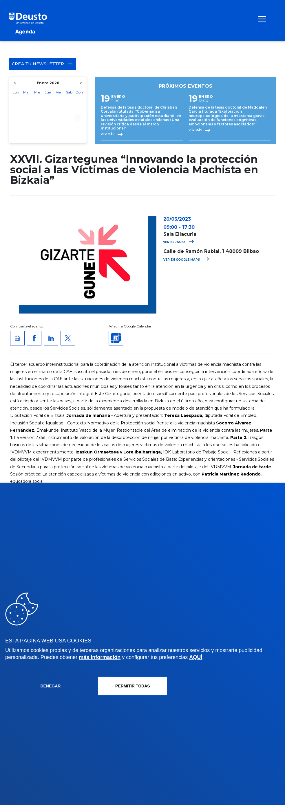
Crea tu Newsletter (42, 63)
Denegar (50, 686)
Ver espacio (178, 242)
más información (99, 657)
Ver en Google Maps (186, 260)
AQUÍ (195, 657)
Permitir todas (132, 686)
